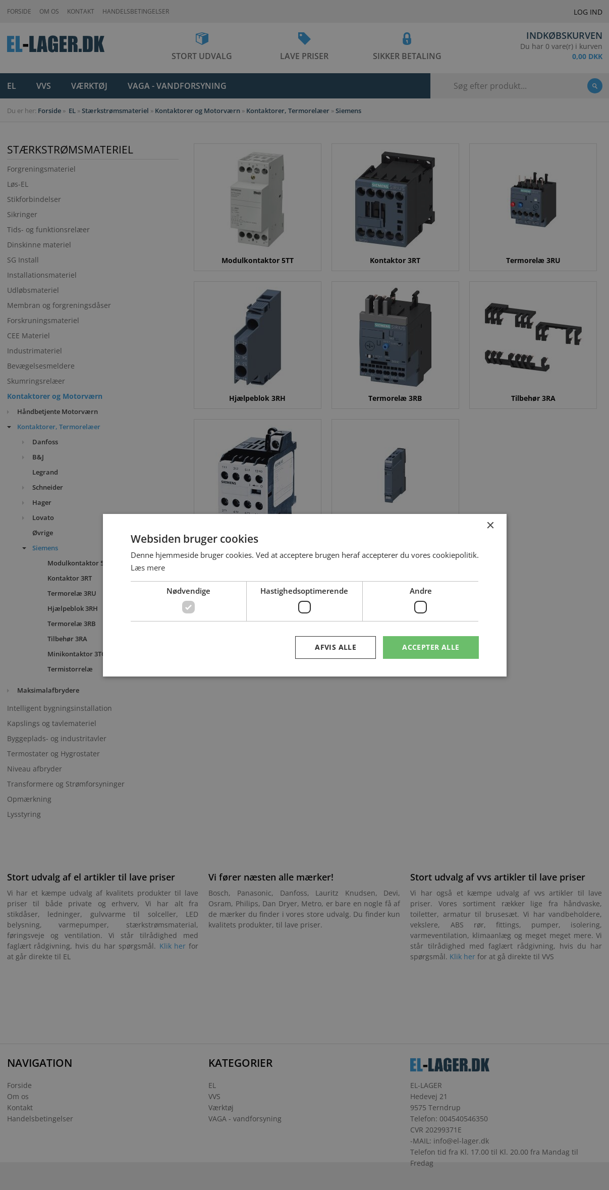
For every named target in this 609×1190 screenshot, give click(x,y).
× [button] (490, 525)
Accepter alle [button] (430, 647)
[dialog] (304, 595)
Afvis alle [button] (335, 647)
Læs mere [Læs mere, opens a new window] (148, 567)
